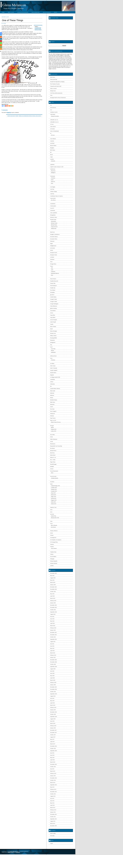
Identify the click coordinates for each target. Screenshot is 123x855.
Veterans (52, 544)
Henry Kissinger (53, 331)
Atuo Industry (53, 138)
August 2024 (52, 577)
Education (52, 241)
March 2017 (52, 743)
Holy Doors (52, 77)
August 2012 (52, 796)
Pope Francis (53, 418)
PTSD (51, 436)
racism (51, 441)
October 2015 (53, 766)
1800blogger (11, 852)
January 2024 (53, 584)
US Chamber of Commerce (55, 539)
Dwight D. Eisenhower (55, 234)
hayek (51, 328)
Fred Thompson (53, 285)
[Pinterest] (6, 106)
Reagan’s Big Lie (47, 12)
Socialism (52, 481)
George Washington (54, 303)
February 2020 (53, 682)
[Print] (9, 106)
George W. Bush (53, 301)
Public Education (53, 439)
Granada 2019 (54, 491)
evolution (52, 257)
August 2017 (52, 737)
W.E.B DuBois (53, 556)
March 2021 (52, 652)
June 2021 (52, 646)
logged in (9, 112)
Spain (51, 484)
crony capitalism (53, 212)
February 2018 (53, 725)
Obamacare (52, 413)
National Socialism (55, 116)
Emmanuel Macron (55, 273)
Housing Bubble (53, 337)
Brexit (51, 154)
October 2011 (53, 816)
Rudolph (52, 466)
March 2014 (52, 782)
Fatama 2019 (53, 429)
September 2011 (53, 818)
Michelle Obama (53, 399)
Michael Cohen (54, 223)
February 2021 (53, 655)
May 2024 (52, 580)
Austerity (52, 141)
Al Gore (51, 124)
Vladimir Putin (53, 552)
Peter (52, 183)
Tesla (51, 521)
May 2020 (52, 675)
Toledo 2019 (53, 503)
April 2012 (52, 805)
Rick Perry (52, 452)
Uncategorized (53, 537)
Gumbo (51, 324)
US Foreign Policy (54, 542)
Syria (51, 509)
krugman (52, 374)
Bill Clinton (52, 150)
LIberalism (52, 384)
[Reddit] (7, 106)
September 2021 (53, 639)
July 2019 (52, 698)
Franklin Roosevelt (54, 281)
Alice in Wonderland (54, 131)
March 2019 (52, 705)
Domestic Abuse (53, 217)
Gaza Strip (53, 348)
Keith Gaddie (53, 833)
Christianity (52, 176)
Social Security (53, 476)
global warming (53, 308)
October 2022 (53, 609)
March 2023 (52, 598)
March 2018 (52, 723)
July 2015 (52, 768)
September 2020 (53, 666)
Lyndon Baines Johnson (55, 388)
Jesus (51, 358)
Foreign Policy (53, 264)
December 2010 (53, 825)
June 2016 (52, 755)
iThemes (18, 852)
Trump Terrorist (54, 226)
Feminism (52, 259)
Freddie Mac (52, 287)
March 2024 (52, 582)
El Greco (53, 135)
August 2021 (52, 641)
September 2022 (53, 612)
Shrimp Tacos (53, 90)
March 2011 (52, 823)
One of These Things (12, 20)
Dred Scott (52, 232)
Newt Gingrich (53, 411)
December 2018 (53, 712)
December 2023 (53, 587)
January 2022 (53, 630)
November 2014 (53, 778)
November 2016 (53, 746)
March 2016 (52, 762)
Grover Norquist (53, 319)
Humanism (52, 340)
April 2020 (52, 677)
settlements (53, 352)
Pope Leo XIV (53, 420)
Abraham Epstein (54, 478)
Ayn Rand (52, 143)
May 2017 (52, 739)
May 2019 (52, 700)
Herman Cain (53, 333)
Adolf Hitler (52, 114)
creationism (52, 210)
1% (51, 105)
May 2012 (52, 803)
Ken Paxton (53, 527)
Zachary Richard (53, 563)
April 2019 (52, 702)
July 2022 (52, 616)
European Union (53, 254)
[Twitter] (4, 106)
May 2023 (52, 593)
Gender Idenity (53, 297)
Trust (51, 95)
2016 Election (53, 107)
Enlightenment (53, 245)
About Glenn (11, 12)
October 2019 (53, 691)
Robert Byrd (52, 455)
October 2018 (53, 714)
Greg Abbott (52, 317)
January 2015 (53, 775)
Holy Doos (53, 170)
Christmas (53, 177)
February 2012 (53, 809)
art (50, 133)
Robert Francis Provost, (56, 422)
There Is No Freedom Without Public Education (30, 115)
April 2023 (52, 596)
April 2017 (52, 741)
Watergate (52, 558)
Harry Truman (53, 326)
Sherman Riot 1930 (55, 517)
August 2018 (52, 718)
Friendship (52, 292)
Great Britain (53, 310)
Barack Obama (53, 145)
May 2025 (52, 575)
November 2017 (53, 732)
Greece (51, 312)
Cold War (52, 193)
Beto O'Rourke (54, 525)
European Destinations (22, 12)
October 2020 (53, 664)
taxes (51, 511)
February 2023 (53, 600)
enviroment (52, 248)
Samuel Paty (53, 515)
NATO (51, 406)
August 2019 (52, 696)
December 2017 (53, 730)
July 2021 (52, 643)
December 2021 (53, 632)
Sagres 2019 (53, 496)
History (52, 350)
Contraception (53, 205)
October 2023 (53, 591)
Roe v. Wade (52, 459)
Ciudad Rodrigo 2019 (55, 485)
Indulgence (53, 172)
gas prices (52, 294)
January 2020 (53, 684)
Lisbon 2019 (53, 431)
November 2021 (53, 634)
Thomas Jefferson (53, 530)
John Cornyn (52, 365)
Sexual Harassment (54, 471)
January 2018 (53, 728)
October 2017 (53, 734)
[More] (12, 106)
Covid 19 (52, 208)
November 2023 (53, 589)
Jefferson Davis (53, 355)
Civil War (52, 189)
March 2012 (52, 807)
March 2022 (52, 625)
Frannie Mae (52, 283)
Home (3, 12)
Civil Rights (52, 186)
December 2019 (53, 687)
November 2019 (53, 689)
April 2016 (52, 759)
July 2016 (52, 753)
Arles (52, 269)
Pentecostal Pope (53, 79)
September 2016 (53, 750)
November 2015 (53, 764)
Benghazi (52, 147)
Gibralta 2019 (54, 489)
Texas (51, 523)
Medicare (52, 395)
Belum (52, 427)
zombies (52, 565)
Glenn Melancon (14, 5)
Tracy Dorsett (54, 548)
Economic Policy (53, 238)
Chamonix (53, 271)
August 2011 (52, 821)
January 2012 (53, 812)
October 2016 (53, 748)
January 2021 (53, 657)
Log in (51, 843)
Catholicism (52, 169)
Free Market (52, 290)
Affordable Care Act (54, 122)
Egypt (51, 243)
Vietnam (52, 546)
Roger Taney (52, 462)
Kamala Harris (53, 372)
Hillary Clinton (53, 335)
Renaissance (52, 443)
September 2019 (53, 693)
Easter (52, 179)
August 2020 (52, 668)
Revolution (52, 448)
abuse (52, 472)
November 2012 (53, 791)
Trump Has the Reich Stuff (55, 86)
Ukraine (51, 535)
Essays (55, 12)
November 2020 (53, 662)
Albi (52, 268)
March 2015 (52, 771)
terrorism (52, 514)
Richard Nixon (53, 450)
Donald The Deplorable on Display (57, 81)
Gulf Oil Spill (53, 322)
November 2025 (53, 573)
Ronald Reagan (53, 464)
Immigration (52, 342)
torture (51, 533)
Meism (51, 397)
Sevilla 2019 (53, 498)
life (51, 386)
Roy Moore (53, 200)
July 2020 (52, 671)
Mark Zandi (52, 390)
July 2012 (52, 798)
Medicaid (52, 393)
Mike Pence (52, 402)
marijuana (53, 160)
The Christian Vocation (55, 84)
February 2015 (53, 773)
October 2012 (53, 793)
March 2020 (52, 680)
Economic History (54, 236)
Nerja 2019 (53, 492)
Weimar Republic (53, 561)
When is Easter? (53, 88)
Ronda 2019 (53, 494)
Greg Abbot (52, 315)
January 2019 (53, 709)
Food (51, 261)
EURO (51, 250)
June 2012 (52, 800)
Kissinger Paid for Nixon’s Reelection (58, 97)
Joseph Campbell (53, 370)
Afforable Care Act (54, 119)
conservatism (38, 27)
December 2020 (53, 659)
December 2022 (53, 605)
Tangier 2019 (53, 500)
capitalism (52, 164)
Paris (52, 275)
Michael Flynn (54, 224)
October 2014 (53, 780)
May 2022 (52, 621)
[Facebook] (2, 106)
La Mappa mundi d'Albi (55, 377)
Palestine (52, 415)
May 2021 (52, 648)
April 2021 (52, 650)
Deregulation (53, 215)
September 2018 (53, 716)
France (51, 266)
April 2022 (52, 623)
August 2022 (52, 614)
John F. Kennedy (53, 368)
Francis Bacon (53, 278)
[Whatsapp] (1, 43)
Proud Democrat (36, 12)
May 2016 (52, 757)
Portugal (52, 425)
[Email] (11, 106)
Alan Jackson (53, 126)
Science (51, 468)
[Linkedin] (1, 39)
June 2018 (52, 721)
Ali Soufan (52, 128)
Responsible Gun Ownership (56, 446)
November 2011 (53, 814)
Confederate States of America (56, 196)
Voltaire (51, 554)
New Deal (52, 409)
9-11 (51, 109)
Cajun (51, 156)
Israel (51, 347)
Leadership (52, 379)
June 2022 (52, 618)
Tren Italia (52, 835)
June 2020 (52, 673)
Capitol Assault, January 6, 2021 (56, 166)
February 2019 (53, 707)
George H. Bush (53, 299)
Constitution (38, 28)
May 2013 (52, 787)
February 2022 (53, 627)
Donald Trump (38, 29)
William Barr (53, 228)
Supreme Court (53, 507)
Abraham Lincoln (53, 112)
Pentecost (53, 181)
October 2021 (53, 637)
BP (50, 152)
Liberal (51, 381)
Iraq (51, 344)
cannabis (52, 159)
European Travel (53, 252)
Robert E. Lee (53, 457)
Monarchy (52, 404)
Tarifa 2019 (53, 502)
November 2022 (53, 607)
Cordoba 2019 (54, 487)
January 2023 (53, 602)
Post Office (52, 434)
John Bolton (53, 221)
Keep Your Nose (11, 115)
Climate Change (53, 191)
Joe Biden (52, 363)
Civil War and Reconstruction (56, 93)
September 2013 (53, 784)
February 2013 (53, 789)
